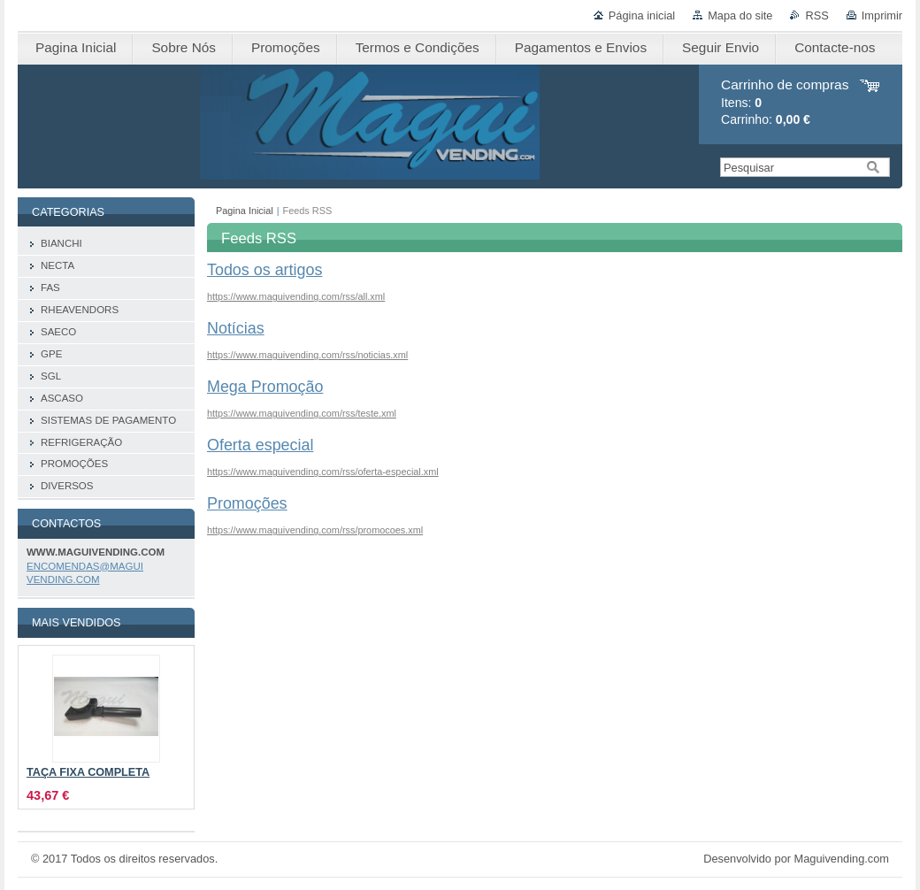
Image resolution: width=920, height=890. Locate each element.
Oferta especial (260, 445)
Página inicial (642, 15)
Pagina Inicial (244, 210)
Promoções (247, 503)
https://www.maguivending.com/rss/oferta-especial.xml (323, 471)
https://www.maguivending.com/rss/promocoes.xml (315, 530)
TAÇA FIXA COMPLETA (88, 772)
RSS (816, 15)
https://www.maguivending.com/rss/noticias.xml (307, 354)
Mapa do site (740, 15)
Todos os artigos (264, 270)
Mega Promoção (265, 386)
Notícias (235, 328)
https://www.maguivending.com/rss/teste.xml (301, 413)
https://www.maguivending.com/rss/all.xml (296, 296)
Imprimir (882, 15)
